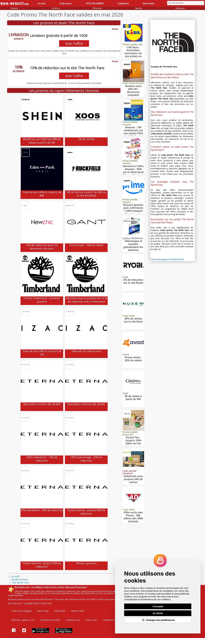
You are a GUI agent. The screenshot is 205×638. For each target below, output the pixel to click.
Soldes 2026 (59, 610)
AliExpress (180, 8)
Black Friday (42, 610)
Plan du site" (91, 620)
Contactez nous (73, 620)
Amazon (14, 8)
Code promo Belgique (21, 610)
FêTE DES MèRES (95, 3)
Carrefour (56, 8)
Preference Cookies (112, 620)
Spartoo (138, 8)
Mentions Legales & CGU (23, 620)
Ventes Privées (78, 610)
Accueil (41, 3)
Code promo (65, 3)
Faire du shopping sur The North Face (167, 259)
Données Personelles (50, 620)
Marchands (148, 3)
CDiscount (97, 8)
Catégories (123, 3)
